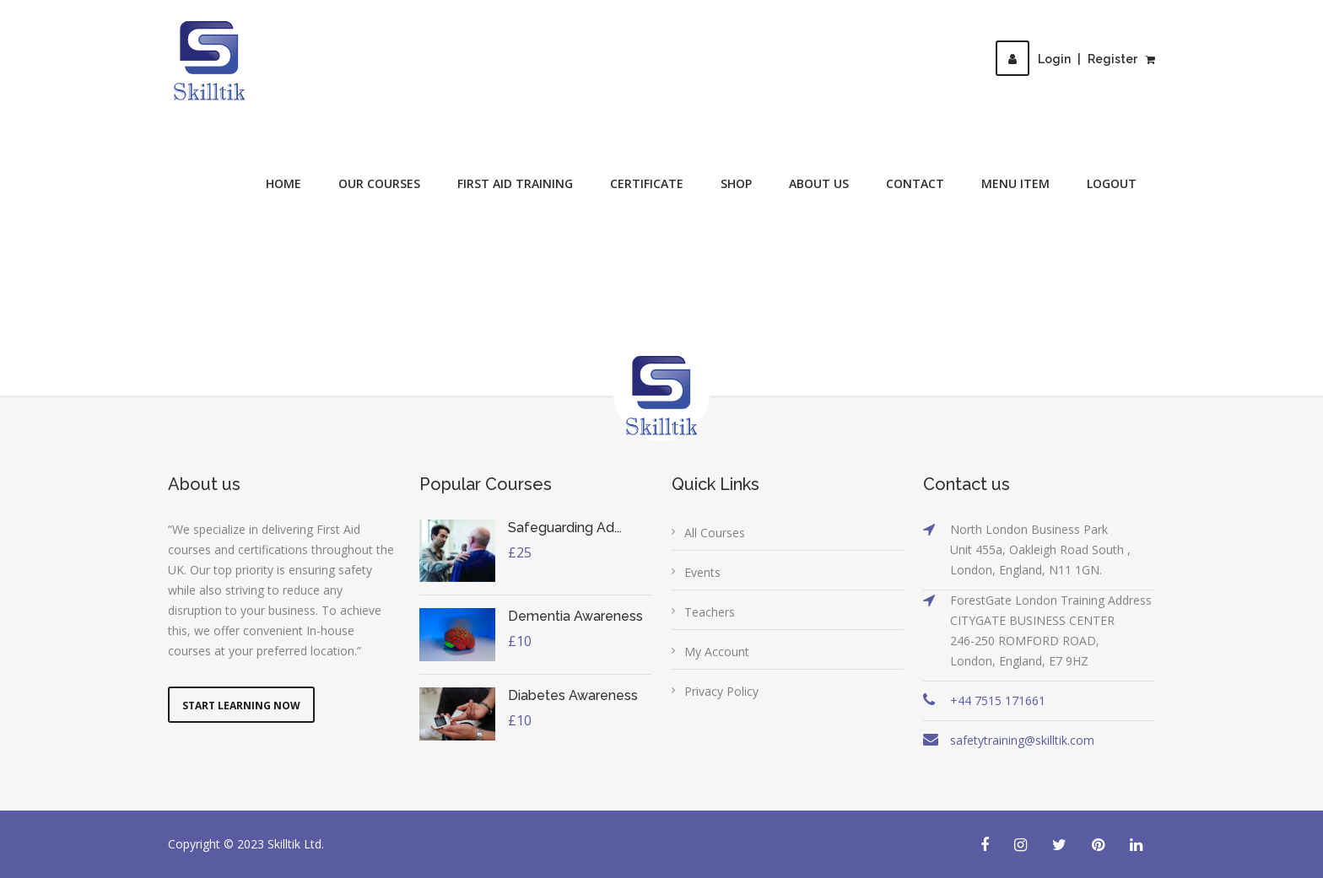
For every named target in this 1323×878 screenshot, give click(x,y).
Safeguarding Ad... (565, 528)
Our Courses (379, 183)
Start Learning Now (241, 705)
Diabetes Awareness (573, 695)
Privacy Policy (721, 691)
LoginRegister (1066, 59)
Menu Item (1015, 183)
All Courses (714, 533)
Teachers (709, 612)
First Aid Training (515, 183)
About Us (819, 183)
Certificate (646, 183)
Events (702, 572)
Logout (1112, 183)
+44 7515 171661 (997, 700)
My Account (716, 652)
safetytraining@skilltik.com (1022, 740)
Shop (736, 183)
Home (283, 183)
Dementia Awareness (575, 616)
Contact (915, 183)
